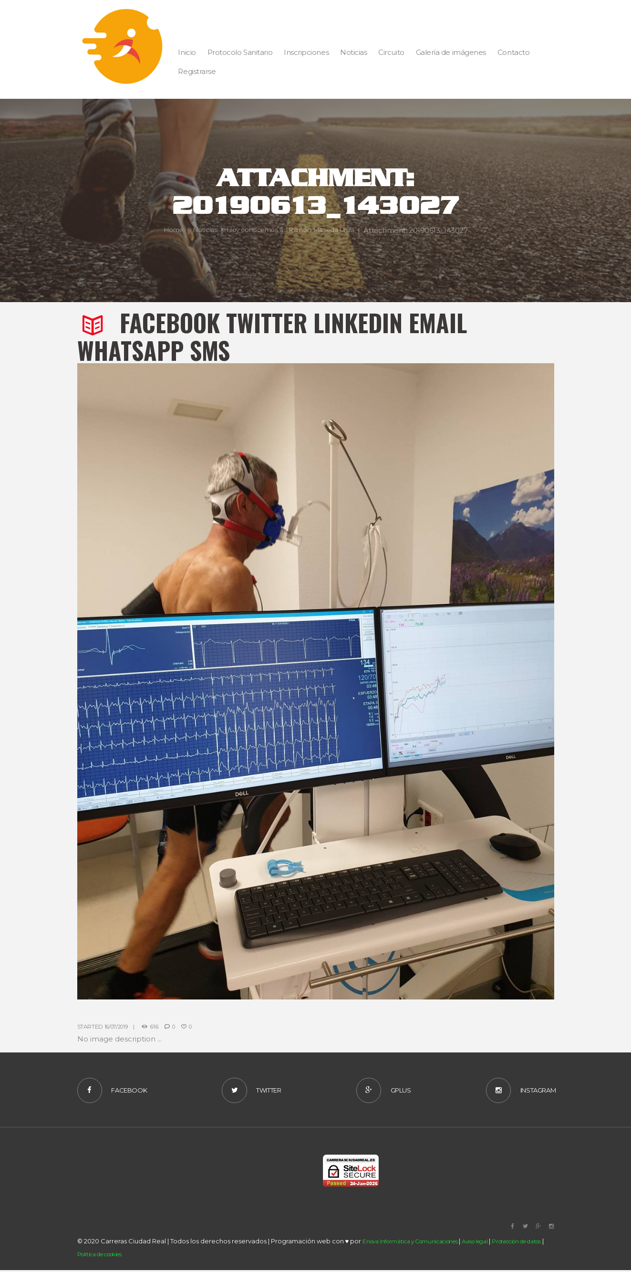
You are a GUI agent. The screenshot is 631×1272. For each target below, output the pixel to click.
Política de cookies (126, 1256)
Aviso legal (490, 1244)
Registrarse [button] (197, 71)
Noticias (251, 223)
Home (217, 223)
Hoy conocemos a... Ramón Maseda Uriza (345, 223)
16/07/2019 (118, 1026)
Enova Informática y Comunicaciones (416, 1244)
